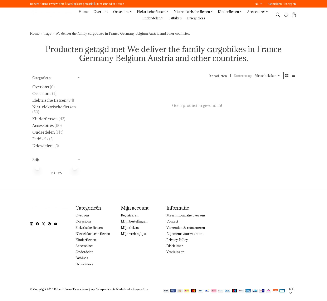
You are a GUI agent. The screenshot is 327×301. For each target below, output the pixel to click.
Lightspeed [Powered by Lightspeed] (37, 293)
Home (83, 11)
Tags (47, 33)
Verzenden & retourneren (185, 227)
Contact (172, 221)
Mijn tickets (130, 227)
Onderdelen (43, 132)
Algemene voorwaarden (184, 233)
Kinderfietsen (45, 118)
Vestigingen (175, 252)
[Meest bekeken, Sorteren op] (266, 76)
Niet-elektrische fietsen (54, 106)
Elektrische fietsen (49, 100)
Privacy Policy (177, 240)
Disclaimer (174, 246)
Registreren (129, 215)
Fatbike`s (175, 18)
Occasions (42, 93)
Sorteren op (242, 76)
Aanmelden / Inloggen (282, 4)
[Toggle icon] (278, 15)
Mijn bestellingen (134, 221)
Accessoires (43, 125)
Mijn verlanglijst (133, 233)
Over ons (100, 11)
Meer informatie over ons (185, 215)
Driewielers (196, 18)
